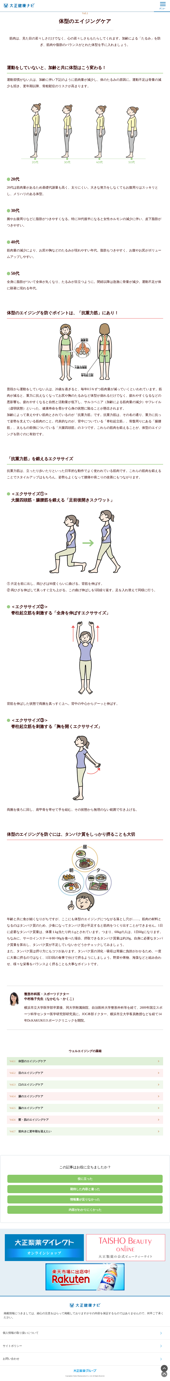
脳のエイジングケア (26, 1108)
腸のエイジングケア (26, 1096)
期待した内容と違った (85, 1189)
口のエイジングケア (26, 1085)
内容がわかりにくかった (85, 1209)
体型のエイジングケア (28, 1061)
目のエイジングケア (26, 1073)
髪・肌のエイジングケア (29, 1120)
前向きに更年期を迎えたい (30, 1131)
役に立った (85, 1179)
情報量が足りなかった (85, 1199)
